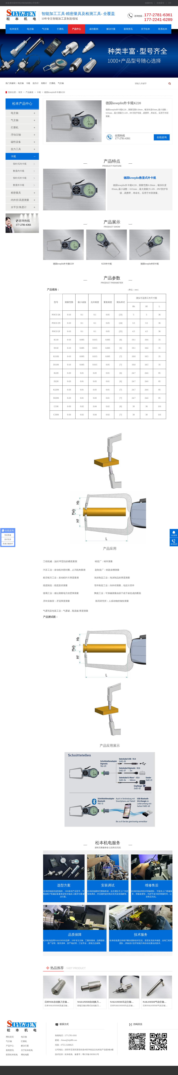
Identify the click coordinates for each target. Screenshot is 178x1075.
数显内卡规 (18, 171)
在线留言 (160, 3)
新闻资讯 (128, 29)
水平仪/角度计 (19, 207)
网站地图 (25, 1055)
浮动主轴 (16, 134)
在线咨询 (162, 137)
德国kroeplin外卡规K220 (54, 92)
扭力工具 (16, 149)
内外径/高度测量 (20, 200)
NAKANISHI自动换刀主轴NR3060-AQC (96, 1002)
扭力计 (36, 83)
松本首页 (14, 29)
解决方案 (111, 29)
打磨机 (60, 29)
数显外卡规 (18, 185)
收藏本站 (149, 3)
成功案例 (93, 29)
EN (169, 3)
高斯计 (44, 83)
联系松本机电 (12, 1055)
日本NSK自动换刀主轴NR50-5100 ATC (63, 1002)
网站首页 (10, 1037)
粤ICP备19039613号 (90, 1054)
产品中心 (76, 29)
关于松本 (145, 29)
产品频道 (30, 92)
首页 (20, 92)
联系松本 (162, 29)
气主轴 (45, 29)
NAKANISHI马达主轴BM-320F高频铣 (128, 1002)
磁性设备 (16, 142)
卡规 (28, 83)
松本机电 (69, 1054)
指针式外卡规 (19, 178)
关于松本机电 (27, 1050)
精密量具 (16, 192)
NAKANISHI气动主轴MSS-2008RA (160, 1002)
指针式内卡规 (19, 164)
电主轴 (30, 29)
